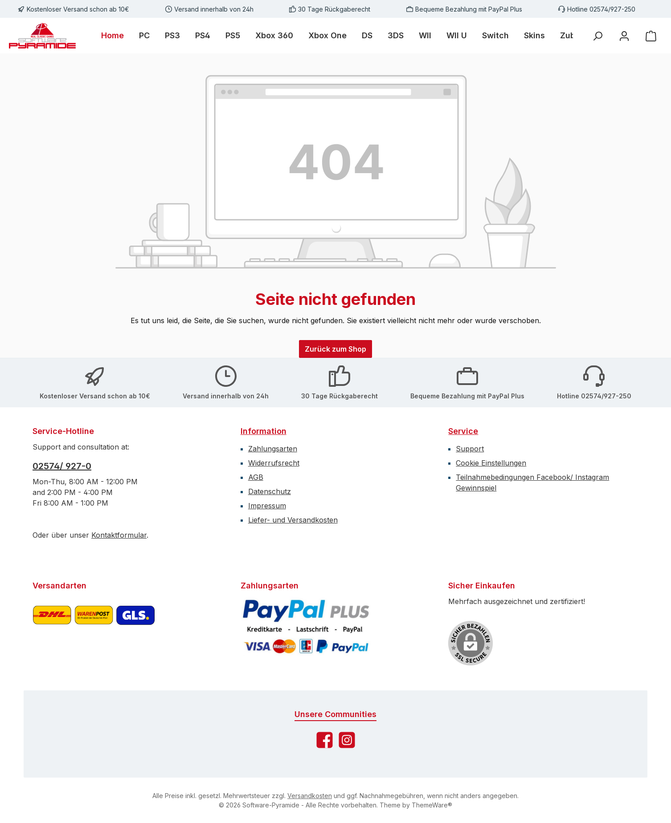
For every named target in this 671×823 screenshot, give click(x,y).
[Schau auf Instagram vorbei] (347, 740)
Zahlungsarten (272, 448)
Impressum (267, 505)
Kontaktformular (119, 535)
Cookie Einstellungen (491, 462)
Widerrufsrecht (273, 462)
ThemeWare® (432, 805)
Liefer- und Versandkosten (293, 519)
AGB (255, 477)
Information (263, 431)
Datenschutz (269, 491)
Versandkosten (309, 795)
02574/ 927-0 (62, 466)
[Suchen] (597, 36)
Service (463, 431)
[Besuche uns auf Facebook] (325, 740)
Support (470, 448)
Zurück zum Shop (335, 349)
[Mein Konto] (624, 36)
